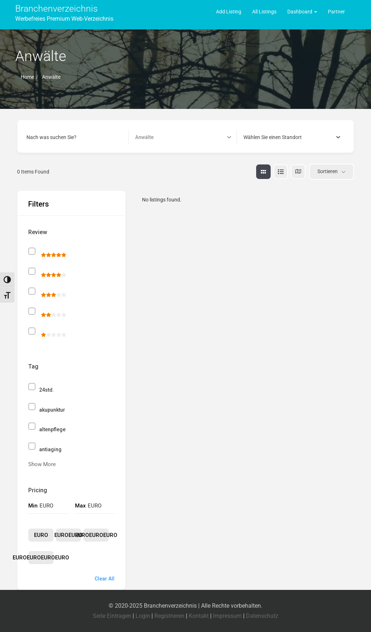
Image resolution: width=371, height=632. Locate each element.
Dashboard (302, 12)
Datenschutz (262, 615)
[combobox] (291, 137)
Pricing (37, 490)
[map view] (298, 171)
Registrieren (169, 615)
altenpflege (52, 429)
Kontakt (199, 615)
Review (37, 232)
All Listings (264, 12)
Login (143, 615)
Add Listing (228, 12)
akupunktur (52, 410)
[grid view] (263, 171)
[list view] (281, 171)
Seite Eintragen (112, 615)
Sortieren (327, 171)
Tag (33, 366)
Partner (336, 12)
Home (27, 77)
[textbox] (272, 137)
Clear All (104, 579)
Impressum (227, 615)
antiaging (50, 449)
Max (80, 505)
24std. (46, 390)
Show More (42, 464)
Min (33, 505)
